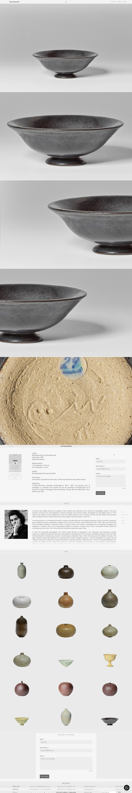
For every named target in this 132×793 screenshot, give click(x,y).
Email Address (100, 466)
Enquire (98, 473)
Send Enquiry (100, 493)
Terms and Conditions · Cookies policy (66, 791)
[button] (126, 787)
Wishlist (113, 1)
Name (98, 458)
